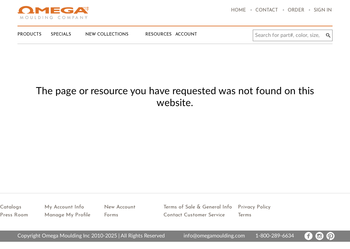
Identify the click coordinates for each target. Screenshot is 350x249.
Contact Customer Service (194, 215)
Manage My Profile (67, 215)
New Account (119, 207)
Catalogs (10, 207)
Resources (158, 34)
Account (186, 34)
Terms (244, 215)
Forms (111, 215)
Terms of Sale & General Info (197, 207)
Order (296, 10)
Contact (266, 10)
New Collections (107, 34)
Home (238, 10)
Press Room (14, 215)
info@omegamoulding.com (214, 235)
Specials (61, 34)
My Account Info (64, 207)
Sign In (323, 10)
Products (29, 34)
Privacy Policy (254, 207)
